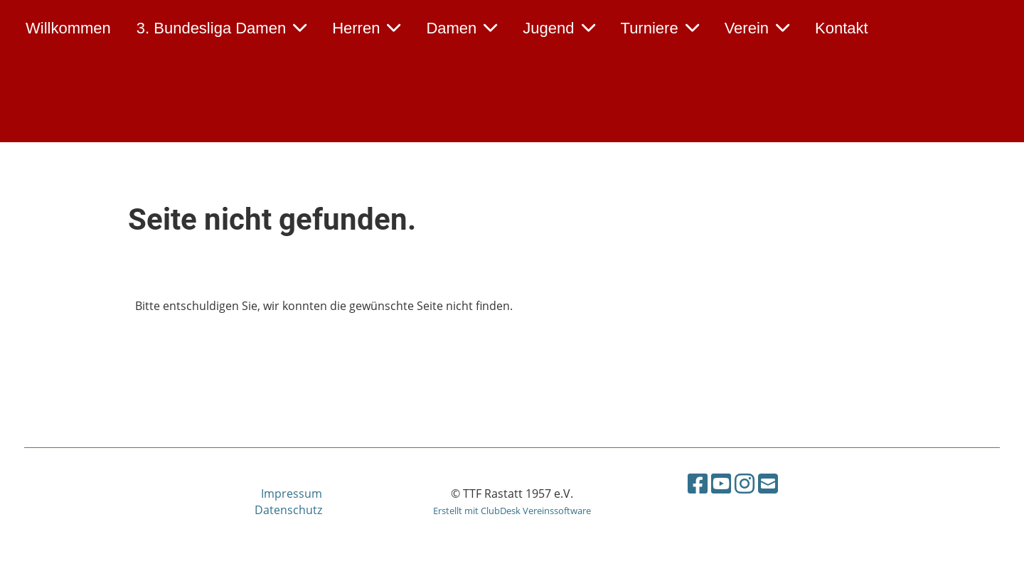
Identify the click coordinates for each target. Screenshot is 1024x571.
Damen (461, 28)
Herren (366, 28)
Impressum (291, 493)
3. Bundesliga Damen (221, 28)
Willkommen (68, 28)
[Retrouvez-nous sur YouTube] (721, 483)
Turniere (660, 28)
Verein (757, 28)
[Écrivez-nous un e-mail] (768, 483)
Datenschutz (288, 510)
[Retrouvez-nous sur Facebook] (698, 483)
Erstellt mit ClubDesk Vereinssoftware (512, 510)
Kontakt (841, 28)
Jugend (558, 28)
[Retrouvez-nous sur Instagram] (744, 483)
